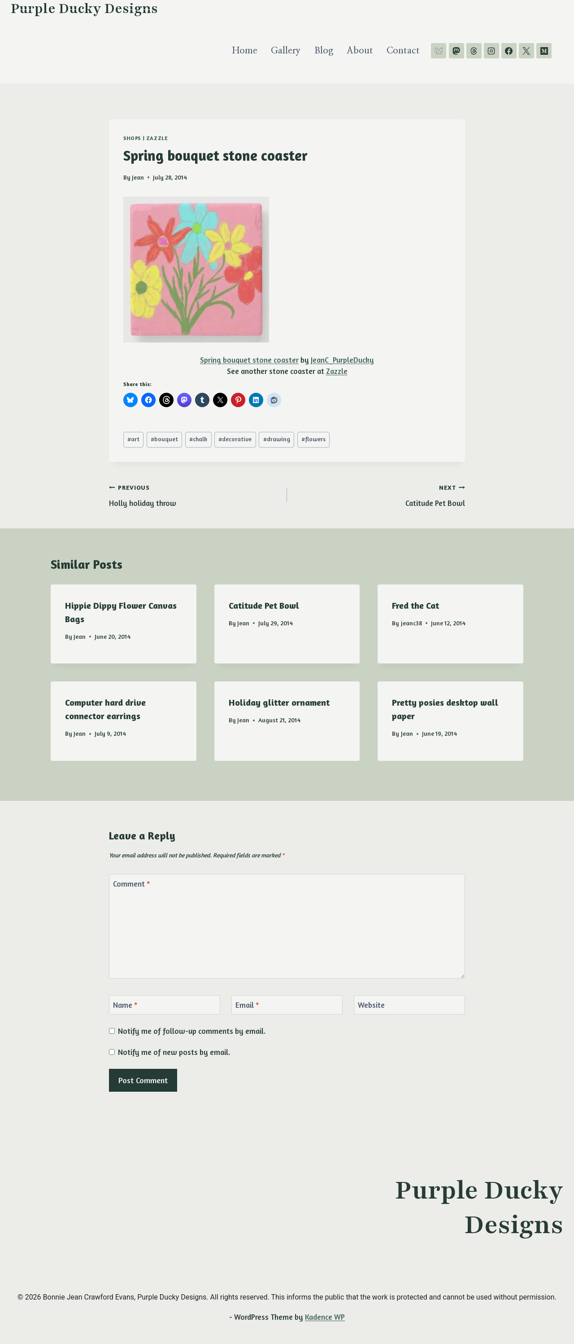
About (360, 50)
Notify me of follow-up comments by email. (191, 1031)
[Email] (287, 1005)
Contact (403, 50)
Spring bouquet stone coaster (249, 360)
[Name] (164, 1005)
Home (244, 50)
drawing (276, 439)
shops (132, 138)
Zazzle (157, 138)
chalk (198, 439)
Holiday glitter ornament (279, 702)
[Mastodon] (456, 50)
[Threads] (474, 50)
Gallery (285, 50)
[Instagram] (491, 50)
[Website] (409, 1005)
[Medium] (544, 50)
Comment (131, 883)
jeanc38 (411, 623)
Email (247, 1005)
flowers (313, 439)
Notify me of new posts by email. (174, 1052)
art (133, 439)
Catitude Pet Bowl (380, 494)
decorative (235, 439)
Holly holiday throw (194, 494)
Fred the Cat (415, 605)
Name (125, 1005)
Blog (323, 50)
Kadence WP (325, 1317)
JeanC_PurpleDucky (342, 360)
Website (371, 1005)
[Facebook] (509, 50)
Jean (138, 177)
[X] (526, 50)
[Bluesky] (438, 50)
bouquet (164, 439)
